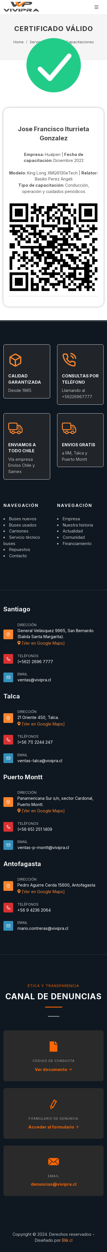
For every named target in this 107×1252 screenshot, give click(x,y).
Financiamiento (77, 543)
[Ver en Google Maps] (41, 643)
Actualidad (73, 531)
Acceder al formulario (53, 1126)
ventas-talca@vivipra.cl (39, 760)
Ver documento (53, 1069)
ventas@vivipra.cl (34, 679)
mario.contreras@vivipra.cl (42, 928)
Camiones (19, 531)
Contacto (18, 555)
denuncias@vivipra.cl (53, 1184)
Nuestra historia (78, 525)
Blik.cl (67, 1240)
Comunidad (74, 537)
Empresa (71, 518)
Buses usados (23, 525)
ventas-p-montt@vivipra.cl (43, 847)
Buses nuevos (23, 518)
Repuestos (19, 549)
